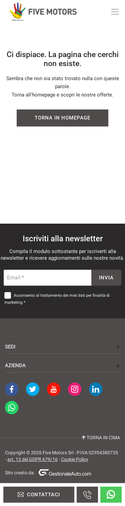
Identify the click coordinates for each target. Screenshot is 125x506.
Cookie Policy (74, 459)
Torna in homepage (62, 118)
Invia (106, 278)
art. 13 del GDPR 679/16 (32, 459)
